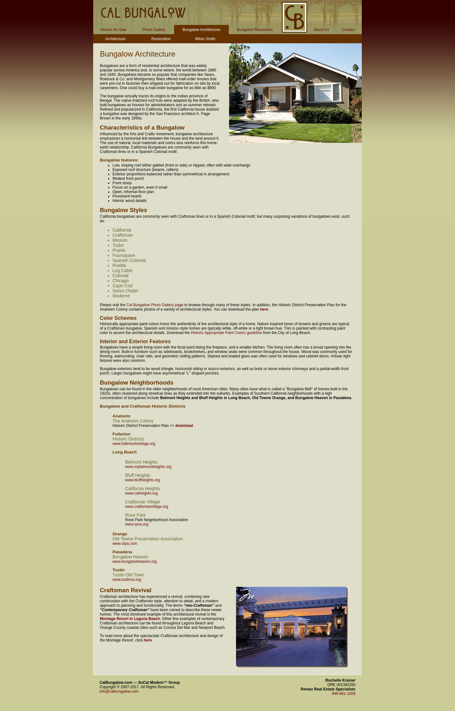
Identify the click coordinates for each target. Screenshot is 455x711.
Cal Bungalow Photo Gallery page (154, 305)
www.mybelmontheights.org (148, 467)
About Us (321, 29)
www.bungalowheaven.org (134, 561)
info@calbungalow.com (119, 691)
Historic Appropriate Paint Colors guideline (226, 333)
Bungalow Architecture (201, 29)
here (264, 309)
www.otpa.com (124, 543)
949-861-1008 (343, 693)
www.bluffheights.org (142, 480)
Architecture (115, 39)
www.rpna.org (136, 524)
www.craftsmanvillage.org (146, 506)
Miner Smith (205, 39)
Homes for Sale (113, 29)
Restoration (161, 39)
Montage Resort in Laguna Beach (130, 619)
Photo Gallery (154, 29)
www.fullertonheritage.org (133, 443)
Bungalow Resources (255, 29)
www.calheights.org (141, 493)
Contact (348, 29)
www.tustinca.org (126, 579)
